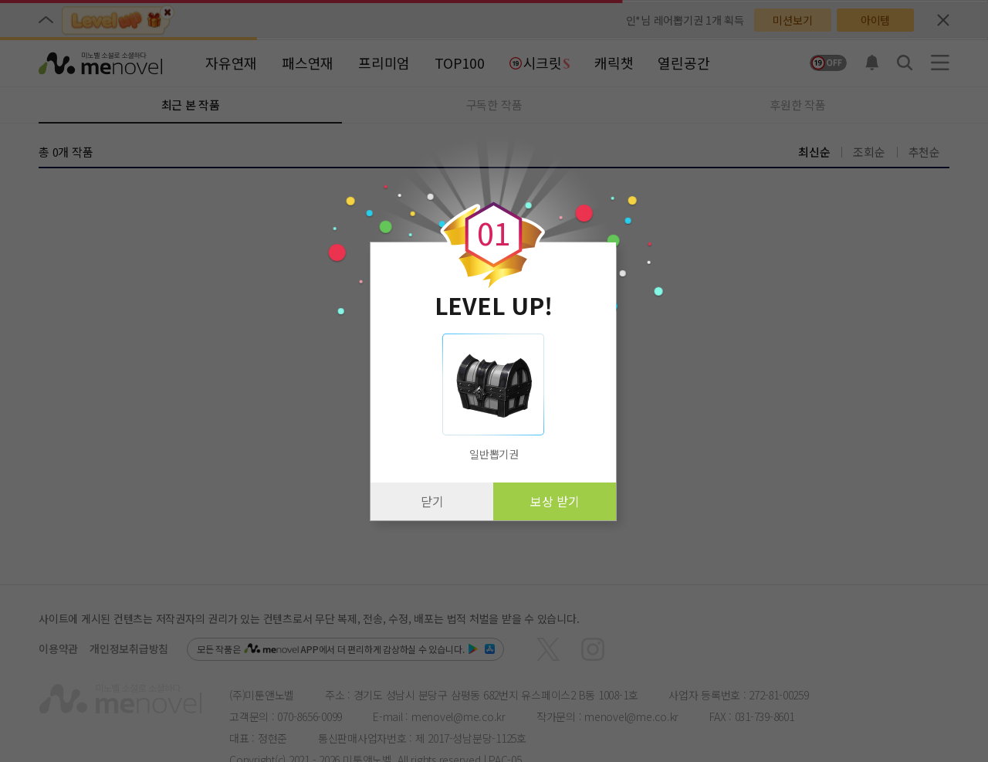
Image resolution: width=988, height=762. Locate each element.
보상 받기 (555, 501)
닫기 (432, 501)
